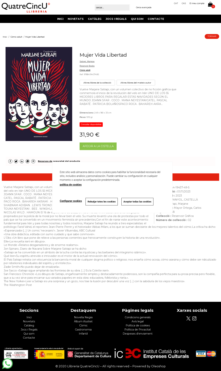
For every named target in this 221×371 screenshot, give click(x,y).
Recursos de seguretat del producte (59, 161)
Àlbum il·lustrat (83, 321)
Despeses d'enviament (138, 333)
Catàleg (94, 19)
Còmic (83, 325)
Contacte (156, 19)
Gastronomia (83, 329)
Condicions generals (137, 317)
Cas (184, 3)
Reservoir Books (87, 66)
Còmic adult (85, 70)
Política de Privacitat (137, 329)
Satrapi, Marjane (87, 61)
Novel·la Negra (83, 317)
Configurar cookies (71, 201)
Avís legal (138, 321)
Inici (60, 19)
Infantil (83, 333)
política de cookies (71, 184)
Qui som (137, 19)
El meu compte (197, 3)
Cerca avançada (143, 7)
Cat (176, 3)
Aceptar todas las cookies (137, 201)
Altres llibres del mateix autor (135, 82)
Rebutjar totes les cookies (101, 201)
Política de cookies (138, 325)
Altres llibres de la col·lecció (97, 82)
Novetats (76, 19)
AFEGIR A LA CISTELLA (98, 146)
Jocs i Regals (116, 19)
